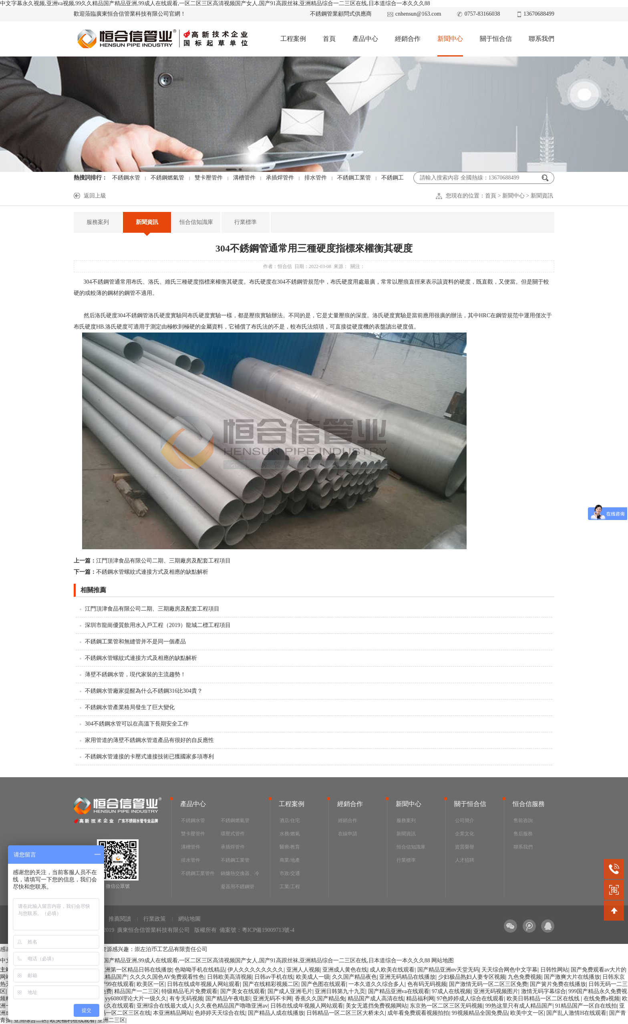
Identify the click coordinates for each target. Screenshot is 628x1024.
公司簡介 (464, 820)
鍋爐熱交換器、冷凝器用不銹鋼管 (240, 880)
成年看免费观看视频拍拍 (418, 1013)
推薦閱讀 (120, 919)
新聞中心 (450, 38)
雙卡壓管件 (209, 178)
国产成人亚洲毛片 (290, 991)
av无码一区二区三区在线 (120, 1013)
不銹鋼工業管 (354, 178)
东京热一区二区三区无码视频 (446, 1006)
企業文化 (464, 834)
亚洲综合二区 (30, 1020)
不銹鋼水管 (126, 178)
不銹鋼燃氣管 (167, 178)
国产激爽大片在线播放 (572, 977)
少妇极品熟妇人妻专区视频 (471, 977)
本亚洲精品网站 (172, 1013)
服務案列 (98, 222)
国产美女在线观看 (242, 991)
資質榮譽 (464, 847)
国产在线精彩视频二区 (271, 984)
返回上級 (95, 196)
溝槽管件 (244, 178)
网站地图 (442, 960)
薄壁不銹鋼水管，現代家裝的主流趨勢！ (135, 674)
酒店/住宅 (290, 820)
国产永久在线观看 (111, 1006)
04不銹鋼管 (134, 315)
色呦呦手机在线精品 (200, 970)
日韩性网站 (554, 970)
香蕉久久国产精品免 (320, 999)
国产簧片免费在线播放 (558, 984)
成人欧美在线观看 (392, 970)
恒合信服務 (529, 803)
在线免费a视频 (602, 999)
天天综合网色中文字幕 (509, 970)
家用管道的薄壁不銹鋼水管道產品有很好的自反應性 (149, 740)
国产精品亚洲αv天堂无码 (448, 970)
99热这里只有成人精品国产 (519, 1006)
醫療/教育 (290, 847)
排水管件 (315, 178)
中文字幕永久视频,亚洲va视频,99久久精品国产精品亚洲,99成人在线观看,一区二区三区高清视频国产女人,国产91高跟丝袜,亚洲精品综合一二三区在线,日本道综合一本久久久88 (215, 3)
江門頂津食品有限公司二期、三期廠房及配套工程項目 (152, 561)
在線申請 (347, 834)
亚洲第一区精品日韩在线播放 (135, 970)
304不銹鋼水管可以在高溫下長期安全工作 (137, 724)
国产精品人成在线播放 (276, 1013)
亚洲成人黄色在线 (344, 970)
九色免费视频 (524, 977)
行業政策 (154, 919)
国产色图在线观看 (323, 984)
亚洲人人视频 (303, 970)
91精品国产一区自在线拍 (586, 1006)
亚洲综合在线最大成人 (165, 1006)
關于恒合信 (496, 38)
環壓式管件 (233, 834)
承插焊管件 (280, 178)
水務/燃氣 (290, 834)
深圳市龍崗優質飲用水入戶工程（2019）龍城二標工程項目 (158, 625)
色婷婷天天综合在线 (220, 1013)
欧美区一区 (151, 984)
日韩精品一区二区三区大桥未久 (345, 1013)
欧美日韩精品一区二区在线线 (544, 999)
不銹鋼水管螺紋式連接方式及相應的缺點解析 (141, 572)
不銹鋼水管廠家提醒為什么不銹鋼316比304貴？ (144, 691)
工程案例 (293, 38)
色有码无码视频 (427, 984)
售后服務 (523, 834)
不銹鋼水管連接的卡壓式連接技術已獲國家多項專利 (149, 757)
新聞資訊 (542, 196)
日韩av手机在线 (273, 977)
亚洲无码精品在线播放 (407, 977)
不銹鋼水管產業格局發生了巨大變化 (130, 707)
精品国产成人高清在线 (376, 999)
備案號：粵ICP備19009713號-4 (256, 930)
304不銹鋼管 (99, 282)
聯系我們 (541, 38)
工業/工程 (290, 886)
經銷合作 (408, 38)
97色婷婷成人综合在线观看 (470, 999)
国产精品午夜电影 (227, 999)
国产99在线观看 (114, 984)
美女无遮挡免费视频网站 (376, 1006)
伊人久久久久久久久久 (255, 970)
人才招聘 (464, 860)
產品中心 (365, 38)
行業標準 (245, 222)
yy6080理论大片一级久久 (136, 999)
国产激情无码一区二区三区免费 (488, 984)
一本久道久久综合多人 (376, 984)
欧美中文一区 (527, 1013)
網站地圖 (189, 919)
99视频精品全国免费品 (480, 1013)
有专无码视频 (186, 999)
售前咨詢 (523, 820)
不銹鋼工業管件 (198, 873)
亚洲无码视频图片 (495, 991)
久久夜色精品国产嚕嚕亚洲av (231, 1006)
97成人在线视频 (451, 991)
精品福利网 (420, 999)
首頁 (329, 38)
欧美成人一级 (313, 977)
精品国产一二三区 (136, 991)
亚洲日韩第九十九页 (340, 991)
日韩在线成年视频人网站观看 (203, 984)
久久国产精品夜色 (354, 977)
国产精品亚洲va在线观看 (398, 991)
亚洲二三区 (111, 1020)
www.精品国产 (109, 977)
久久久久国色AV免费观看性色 (167, 977)
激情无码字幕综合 (543, 991)
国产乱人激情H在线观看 (576, 1013)
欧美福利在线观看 (72, 1020)
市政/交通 (290, 873)
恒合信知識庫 (196, 222)
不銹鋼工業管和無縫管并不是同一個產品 (135, 642)
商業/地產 (290, 860)
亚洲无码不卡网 (272, 999)
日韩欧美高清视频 (229, 977)
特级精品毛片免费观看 (189, 991)
